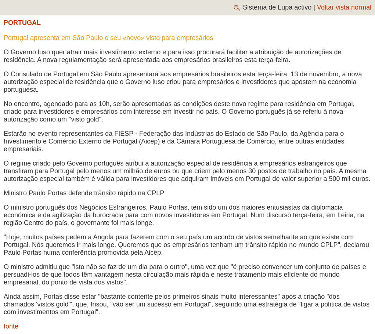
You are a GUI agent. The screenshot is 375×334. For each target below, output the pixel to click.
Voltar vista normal (344, 7)
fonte (11, 326)
